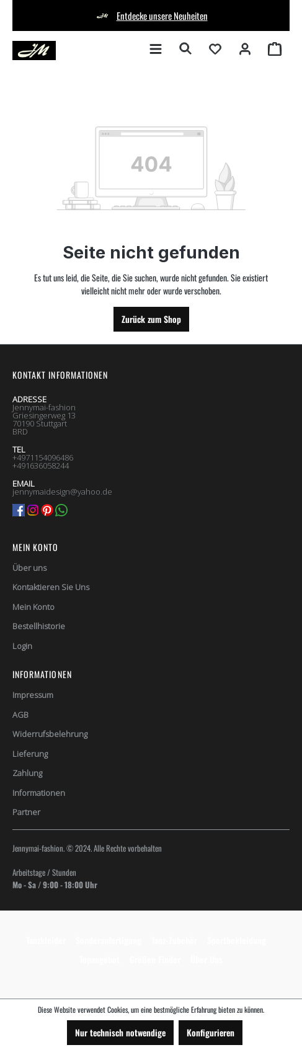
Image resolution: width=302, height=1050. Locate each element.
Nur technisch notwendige (120, 1032)
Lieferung (30, 753)
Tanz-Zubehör (174, 939)
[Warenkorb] (275, 48)
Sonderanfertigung (108, 939)
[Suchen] (185, 48)
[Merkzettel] (215, 48)
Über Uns (206, 959)
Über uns (29, 567)
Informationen (38, 792)
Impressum (32, 694)
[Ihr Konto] (245, 48)
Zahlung (27, 773)
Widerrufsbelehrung (49, 733)
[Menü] (156, 48)
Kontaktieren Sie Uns (50, 587)
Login (22, 645)
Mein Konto (35, 547)
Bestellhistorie (38, 626)
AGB (20, 714)
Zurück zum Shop (151, 318)
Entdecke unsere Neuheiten (162, 15)
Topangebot (99, 959)
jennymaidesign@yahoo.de (62, 491)
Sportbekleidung (236, 939)
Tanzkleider (46, 939)
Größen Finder (155, 959)
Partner (26, 812)
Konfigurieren (210, 1032)
